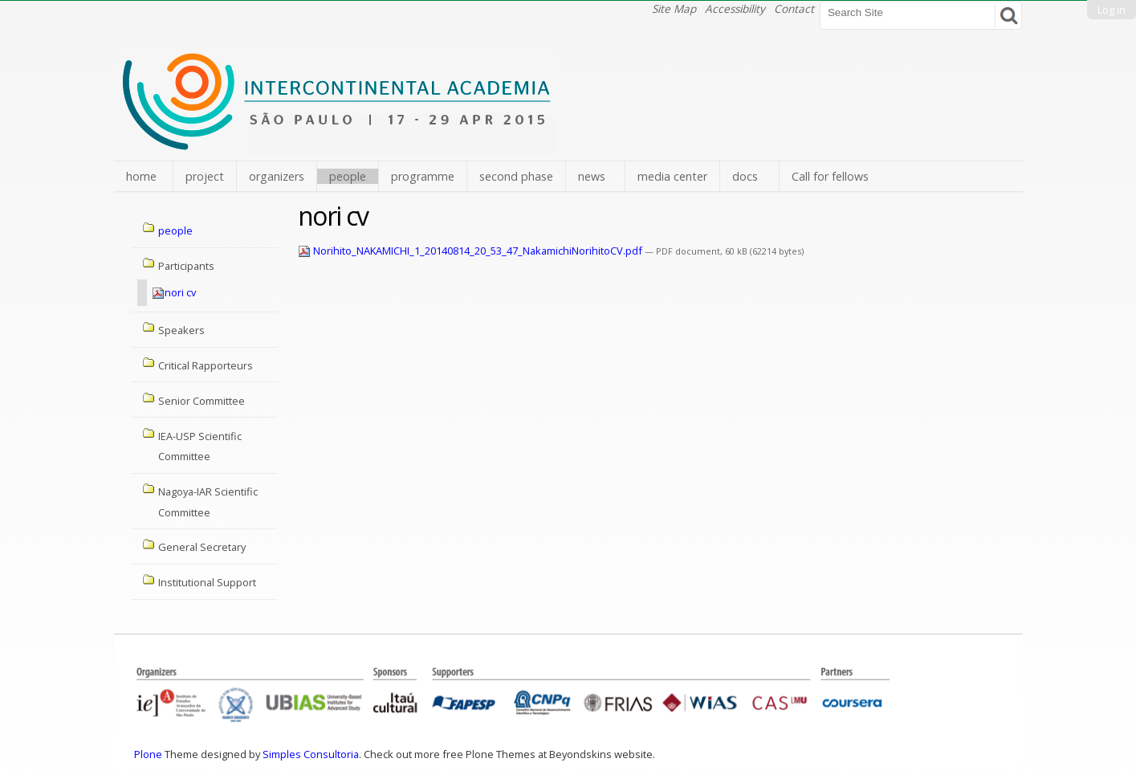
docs (745, 176)
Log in (1111, 9)
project (204, 176)
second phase (516, 176)
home (141, 176)
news (591, 176)
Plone (148, 754)
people (347, 176)
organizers (276, 176)
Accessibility (735, 8)
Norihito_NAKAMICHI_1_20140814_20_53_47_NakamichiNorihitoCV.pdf (471, 250)
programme (422, 176)
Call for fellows (830, 176)
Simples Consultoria (311, 754)
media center (672, 176)
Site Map (674, 8)
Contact (794, 8)
